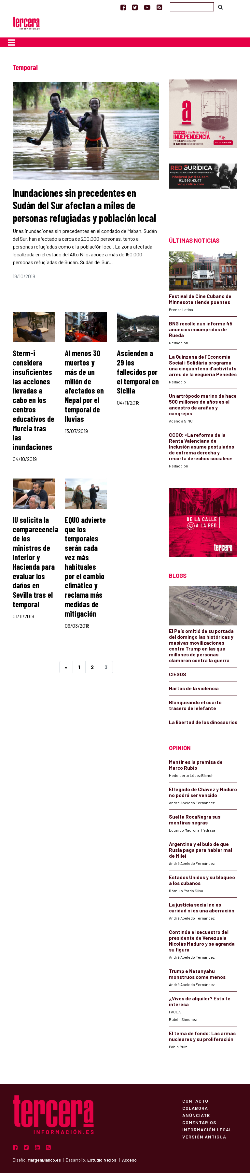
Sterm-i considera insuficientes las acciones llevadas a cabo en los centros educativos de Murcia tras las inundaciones (33, 399)
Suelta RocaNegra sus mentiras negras (194, 819)
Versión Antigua (204, 1136)
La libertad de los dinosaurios (203, 722)
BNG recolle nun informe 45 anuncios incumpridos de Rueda (200, 329)
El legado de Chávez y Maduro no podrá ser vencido (203, 792)
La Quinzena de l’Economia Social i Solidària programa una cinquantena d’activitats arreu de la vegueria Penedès (203, 365)
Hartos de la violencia (194, 688)
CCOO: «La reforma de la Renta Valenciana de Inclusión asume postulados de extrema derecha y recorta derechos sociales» (201, 446)
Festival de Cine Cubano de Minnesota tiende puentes (200, 299)
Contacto (195, 1100)
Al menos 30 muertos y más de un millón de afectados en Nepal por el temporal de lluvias (84, 385)
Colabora (195, 1107)
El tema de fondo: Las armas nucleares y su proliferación (202, 1036)
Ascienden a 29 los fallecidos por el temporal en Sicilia (138, 371)
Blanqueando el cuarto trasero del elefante (195, 705)
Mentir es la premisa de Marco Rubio (196, 765)
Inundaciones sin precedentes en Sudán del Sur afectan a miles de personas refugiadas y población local (84, 205)
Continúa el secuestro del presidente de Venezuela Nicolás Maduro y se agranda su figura (202, 940)
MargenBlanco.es (44, 1160)
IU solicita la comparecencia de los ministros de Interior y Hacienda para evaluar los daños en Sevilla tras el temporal (35, 562)
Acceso (129, 1160)
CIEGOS (177, 674)
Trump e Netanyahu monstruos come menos (197, 974)
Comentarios (199, 1122)
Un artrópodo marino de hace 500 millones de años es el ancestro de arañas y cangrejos (203, 404)
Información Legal (207, 1129)
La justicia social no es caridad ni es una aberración (201, 907)
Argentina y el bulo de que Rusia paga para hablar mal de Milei (200, 850)
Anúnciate (196, 1115)
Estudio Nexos (101, 1160)
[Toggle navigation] (11, 42)
